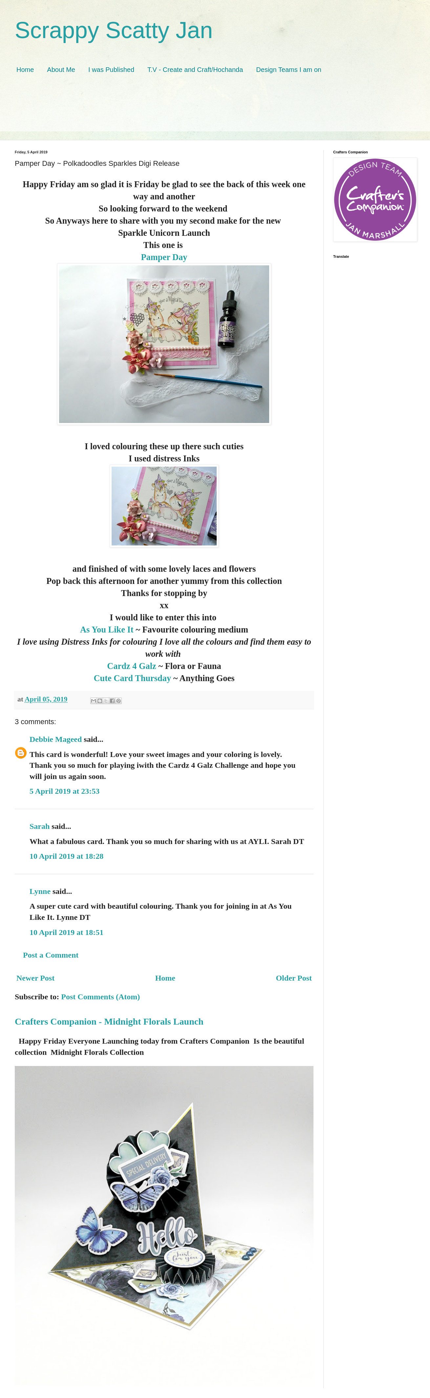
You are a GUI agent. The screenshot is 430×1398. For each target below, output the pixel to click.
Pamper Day (164, 257)
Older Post (294, 978)
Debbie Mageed (56, 739)
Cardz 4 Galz (132, 666)
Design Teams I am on (288, 69)
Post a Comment (50, 955)
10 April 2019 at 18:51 (66, 932)
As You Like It (107, 629)
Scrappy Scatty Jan (114, 30)
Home (25, 69)
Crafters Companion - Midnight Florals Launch (109, 1021)
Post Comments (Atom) (100, 996)
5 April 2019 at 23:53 (64, 791)
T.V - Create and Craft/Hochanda (195, 69)
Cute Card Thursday (132, 678)
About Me (61, 69)
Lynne (41, 891)
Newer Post (35, 978)
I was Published (111, 69)
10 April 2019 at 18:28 (66, 856)
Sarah (40, 826)
